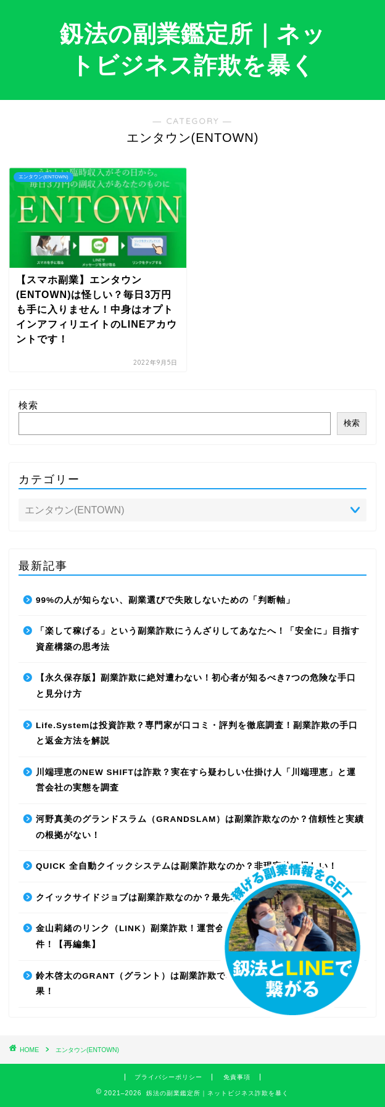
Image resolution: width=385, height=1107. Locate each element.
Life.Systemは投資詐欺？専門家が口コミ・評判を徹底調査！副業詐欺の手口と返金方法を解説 (197, 733)
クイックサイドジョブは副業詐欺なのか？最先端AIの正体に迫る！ (175, 897)
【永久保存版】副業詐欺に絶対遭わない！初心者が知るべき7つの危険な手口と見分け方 (196, 686)
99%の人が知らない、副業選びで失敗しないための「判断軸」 (165, 600)
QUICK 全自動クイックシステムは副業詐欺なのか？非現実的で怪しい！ (186, 866)
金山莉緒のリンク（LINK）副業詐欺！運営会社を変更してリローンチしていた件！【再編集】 (199, 936)
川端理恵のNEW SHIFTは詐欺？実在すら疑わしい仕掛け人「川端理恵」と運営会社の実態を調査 (196, 780)
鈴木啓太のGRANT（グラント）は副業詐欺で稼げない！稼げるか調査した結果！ (195, 984)
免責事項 (236, 1077)
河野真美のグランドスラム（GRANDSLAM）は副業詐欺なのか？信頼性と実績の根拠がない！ (200, 827)
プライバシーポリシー (168, 1077)
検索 (28, 405)
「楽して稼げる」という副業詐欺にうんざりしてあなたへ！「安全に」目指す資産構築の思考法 (198, 639)
